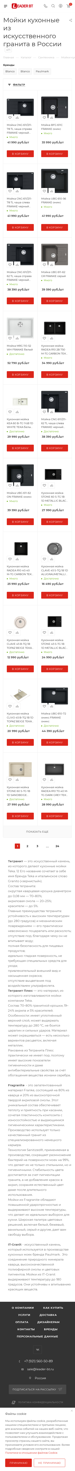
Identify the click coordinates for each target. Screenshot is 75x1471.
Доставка (48, 1314)
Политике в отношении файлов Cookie (31, 1452)
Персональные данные (37, 1336)
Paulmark (42, 71)
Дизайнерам (48, 1322)
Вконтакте (37, 1349)
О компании (23, 1307)
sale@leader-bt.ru (40, 1369)
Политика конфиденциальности (40, 1402)
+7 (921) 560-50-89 (38, 1361)
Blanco (10, 71)
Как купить (53, 1307)
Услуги (24, 1314)
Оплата (21, 1322)
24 (57, 846)
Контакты (26, 1329)
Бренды (51, 1329)
